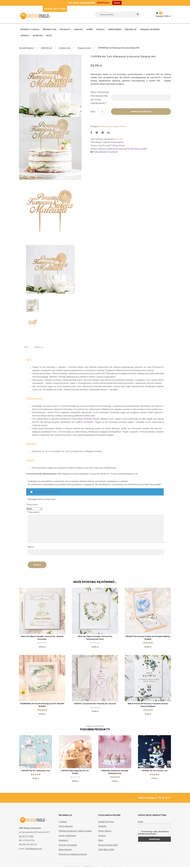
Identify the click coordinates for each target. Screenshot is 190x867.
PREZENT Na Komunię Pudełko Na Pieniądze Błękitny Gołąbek (148, 638)
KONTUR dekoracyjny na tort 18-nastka (75, 773)
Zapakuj (24, 35)
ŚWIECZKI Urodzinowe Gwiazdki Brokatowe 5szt (114, 773)
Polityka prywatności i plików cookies (75, 833)
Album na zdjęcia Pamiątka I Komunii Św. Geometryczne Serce (95, 638)
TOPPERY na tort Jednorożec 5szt (35, 772)
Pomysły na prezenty (68, 847)
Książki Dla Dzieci (106, 824)
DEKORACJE (130, 29)
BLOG (49, 35)
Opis (26, 347)
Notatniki (102, 828)
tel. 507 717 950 (26, 838)
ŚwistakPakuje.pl (26, 48)
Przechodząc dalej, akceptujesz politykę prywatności (153, 834)
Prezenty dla (49, 29)
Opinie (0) (38, 347)
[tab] (26, 347)
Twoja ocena (32, 504)
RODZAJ (100, 29)
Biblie (100, 842)
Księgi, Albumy (104, 833)
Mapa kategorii (65, 852)
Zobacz (117, 3)
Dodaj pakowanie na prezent (105, 152)
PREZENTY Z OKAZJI (29, 29)
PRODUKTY (65, 29)
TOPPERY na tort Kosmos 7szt (154, 772)
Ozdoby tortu (64, 48)
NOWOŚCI (38, 35)
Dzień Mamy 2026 (106, 852)
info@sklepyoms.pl (33, 851)
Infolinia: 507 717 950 (55, 8)
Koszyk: (163, 14)
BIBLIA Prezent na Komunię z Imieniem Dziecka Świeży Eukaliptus (147, 706)
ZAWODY (78, 29)
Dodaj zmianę (118, 145)
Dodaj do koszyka (141, 111)
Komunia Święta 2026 (108, 847)
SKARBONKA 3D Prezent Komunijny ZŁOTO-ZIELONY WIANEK (42, 706)
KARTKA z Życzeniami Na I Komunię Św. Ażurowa (95, 704)
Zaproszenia (114, 29)
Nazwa (31, 547)
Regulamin (63, 842)
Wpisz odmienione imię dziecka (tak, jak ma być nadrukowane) (100, 98)
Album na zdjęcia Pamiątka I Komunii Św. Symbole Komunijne (42, 638)
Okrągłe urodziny (150, 29)
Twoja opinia (34, 512)
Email (140, 824)
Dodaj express (117, 142)
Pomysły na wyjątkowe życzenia (73, 856)
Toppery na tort (84, 48)
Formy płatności (66, 828)
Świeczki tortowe (91, 419)
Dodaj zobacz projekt (137, 149)
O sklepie (63, 824)
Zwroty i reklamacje (67, 838)
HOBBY (89, 29)
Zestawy (102, 838)
